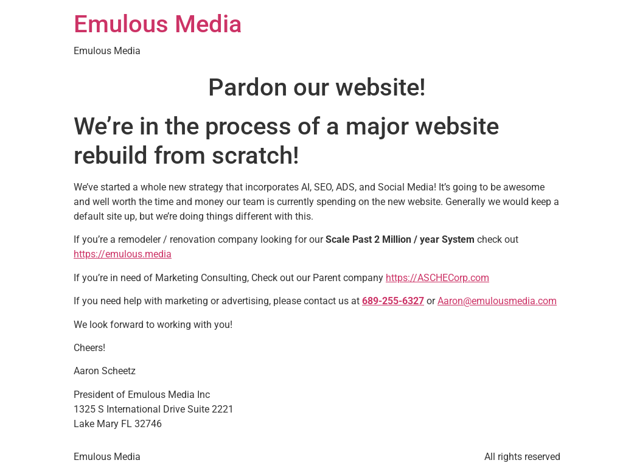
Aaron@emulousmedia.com (497, 301)
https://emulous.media (123, 254)
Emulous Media (158, 24)
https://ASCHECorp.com (437, 278)
